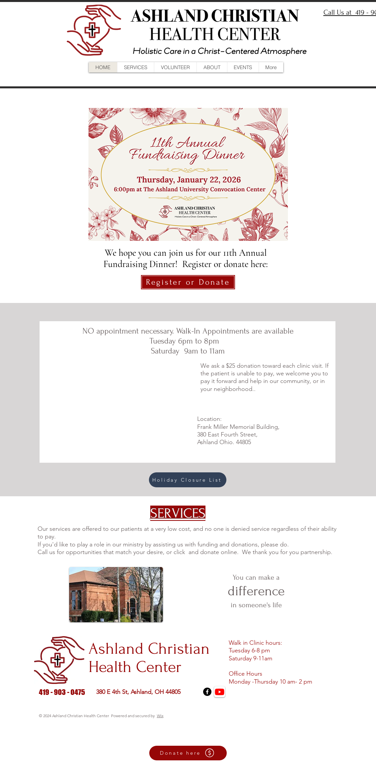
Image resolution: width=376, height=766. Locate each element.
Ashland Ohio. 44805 (224, 442)
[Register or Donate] (188, 282)
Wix (160, 715)
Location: (209, 419)
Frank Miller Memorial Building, (238, 427)
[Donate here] (188, 753)
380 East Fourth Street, (227, 434)
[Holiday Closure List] (187, 479)
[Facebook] (207, 692)
